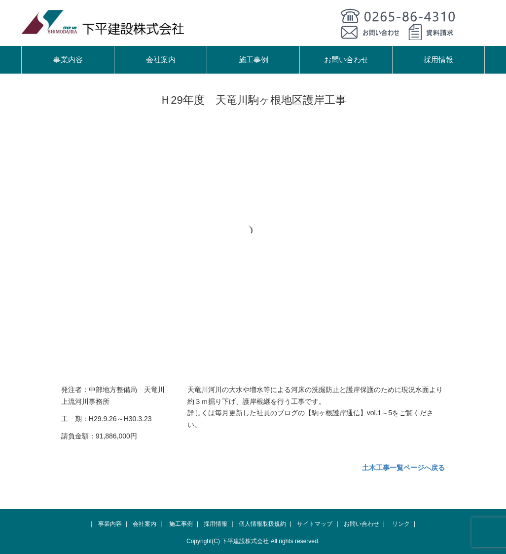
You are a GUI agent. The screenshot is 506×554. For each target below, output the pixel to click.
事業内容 (68, 59)
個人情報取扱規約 (262, 523)
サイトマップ (314, 523)
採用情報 (438, 59)
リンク (401, 523)
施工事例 (253, 59)
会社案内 (161, 59)
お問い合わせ (346, 59)
